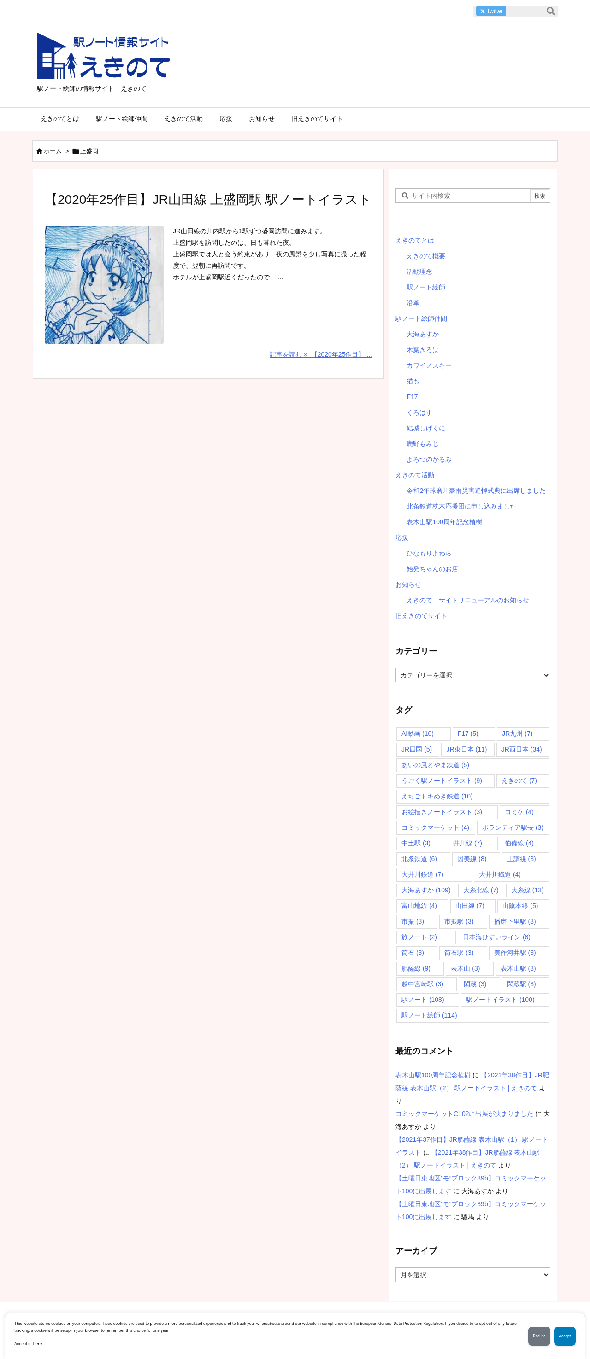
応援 (401, 537)
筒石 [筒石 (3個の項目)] (412, 952)
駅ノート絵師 (426, 287)
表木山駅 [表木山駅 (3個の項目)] (518, 968)
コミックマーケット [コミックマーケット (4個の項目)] (435, 827)
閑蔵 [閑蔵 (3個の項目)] (475, 984)
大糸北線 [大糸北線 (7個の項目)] (481, 890)
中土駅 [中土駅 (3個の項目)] (416, 843)
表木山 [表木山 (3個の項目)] (465, 968)
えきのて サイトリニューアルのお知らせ (468, 600)
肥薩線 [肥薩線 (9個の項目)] (416, 968)
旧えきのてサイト (421, 615)
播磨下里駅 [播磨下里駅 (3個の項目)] (515, 921)
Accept (562, 1336)
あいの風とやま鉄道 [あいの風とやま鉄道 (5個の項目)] (435, 765)
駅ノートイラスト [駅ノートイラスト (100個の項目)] (500, 999)
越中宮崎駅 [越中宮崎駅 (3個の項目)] (422, 984)
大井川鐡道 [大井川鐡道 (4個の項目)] (500, 874)
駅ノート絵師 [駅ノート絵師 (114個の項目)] (429, 1015)
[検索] (551, 11)
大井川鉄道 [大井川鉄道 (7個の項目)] (422, 874)
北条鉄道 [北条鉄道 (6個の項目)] (419, 858)
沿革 (413, 302)
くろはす (419, 412)
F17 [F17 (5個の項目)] (468, 733)
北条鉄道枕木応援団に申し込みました (461, 506)
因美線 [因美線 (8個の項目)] (471, 858)
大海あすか (423, 334)
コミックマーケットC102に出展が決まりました (464, 1113)
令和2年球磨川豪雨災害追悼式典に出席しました (476, 490)
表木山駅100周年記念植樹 (444, 522)
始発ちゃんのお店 (432, 569)
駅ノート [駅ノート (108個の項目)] (422, 999)
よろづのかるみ (429, 459)
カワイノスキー (429, 365)
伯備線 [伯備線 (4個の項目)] (519, 843)
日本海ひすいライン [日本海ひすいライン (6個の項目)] (497, 937)
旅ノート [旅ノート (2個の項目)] (419, 937)
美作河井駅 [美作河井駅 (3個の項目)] (515, 952)
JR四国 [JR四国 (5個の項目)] (416, 749)
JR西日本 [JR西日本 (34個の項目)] (522, 749)
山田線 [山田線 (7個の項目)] (469, 905)
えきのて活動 (414, 475)
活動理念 (419, 271)
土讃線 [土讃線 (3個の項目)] (521, 858)
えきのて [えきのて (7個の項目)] (519, 780)
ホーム (53, 151)
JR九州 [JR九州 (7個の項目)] (517, 733)
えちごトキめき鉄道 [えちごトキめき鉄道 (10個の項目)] (437, 796)
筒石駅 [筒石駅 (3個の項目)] (458, 952)
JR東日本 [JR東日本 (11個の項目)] (466, 749)
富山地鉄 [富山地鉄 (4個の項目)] (419, 905)
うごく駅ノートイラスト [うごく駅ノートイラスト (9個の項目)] (441, 780)
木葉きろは (423, 349)
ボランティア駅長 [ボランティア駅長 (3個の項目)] (512, 827)
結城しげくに (426, 428)
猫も (413, 381)
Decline (532, 1336)
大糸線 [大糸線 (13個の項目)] (527, 890)
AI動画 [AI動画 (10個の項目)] (417, 733)
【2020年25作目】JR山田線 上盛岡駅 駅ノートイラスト (208, 199)
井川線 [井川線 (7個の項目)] (467, 843)
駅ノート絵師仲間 (421, 318)
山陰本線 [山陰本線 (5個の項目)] (520, 905)
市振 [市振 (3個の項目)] (412, 921)
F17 (412, 396)
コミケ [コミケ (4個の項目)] (519, 811)
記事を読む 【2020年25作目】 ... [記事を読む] (321, 354)
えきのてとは (414, 240)
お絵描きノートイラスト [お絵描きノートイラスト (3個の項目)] (441, 811)
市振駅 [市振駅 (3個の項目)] (458, 921)
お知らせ (408, 584)
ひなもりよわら (429, 553)
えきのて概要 (426, 256)
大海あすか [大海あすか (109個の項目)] (426, 890)
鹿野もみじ (423, 443)
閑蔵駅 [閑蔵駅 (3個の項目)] (521, 984)
